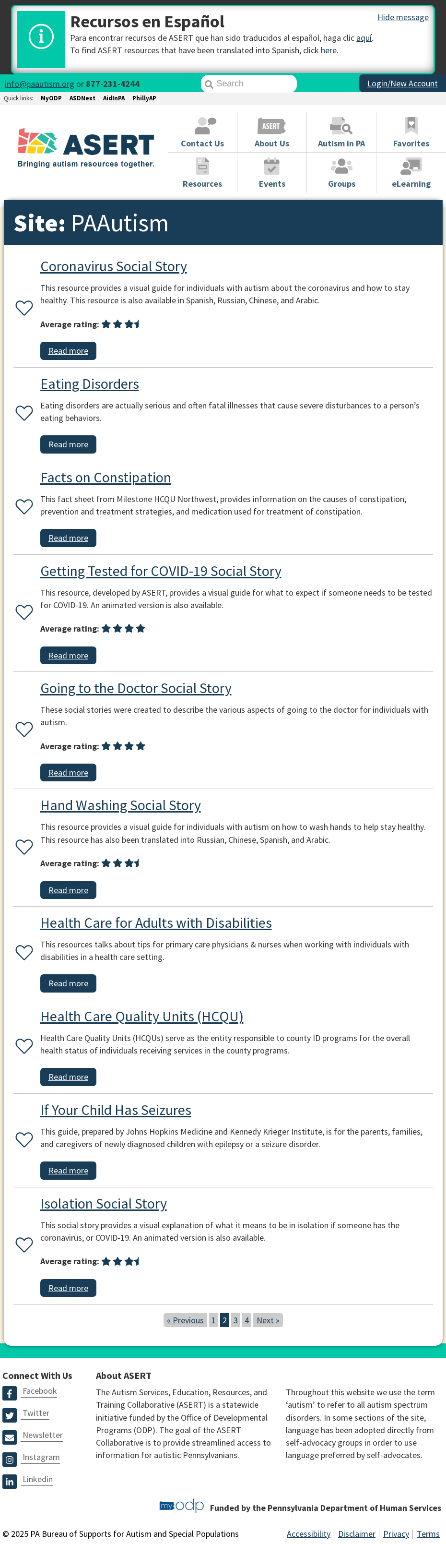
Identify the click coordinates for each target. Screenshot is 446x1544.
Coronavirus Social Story (113, 266)
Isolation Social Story (103, 1203)
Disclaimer (357, 1533)
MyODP (51, 98)
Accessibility (308, 1533)
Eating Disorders (89, 383)
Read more (68, 350)
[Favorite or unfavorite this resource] (22, 308)
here (329, 50)
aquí (364, 37)
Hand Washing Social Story (120, 805)
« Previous (185, 1320)
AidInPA (114, 98)
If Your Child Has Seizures (115, 1110)
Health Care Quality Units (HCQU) (142, 1016)
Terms (428, 1533)
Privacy (396, 1533)
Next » (268, 1320)
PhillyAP (144, 98)
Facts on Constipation (105, 477)
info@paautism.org (39, 83)
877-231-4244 (113, 83)
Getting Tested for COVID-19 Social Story (161, 571)
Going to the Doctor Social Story (136, 688)
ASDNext (82, 98)
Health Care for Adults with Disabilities (156, 922)
